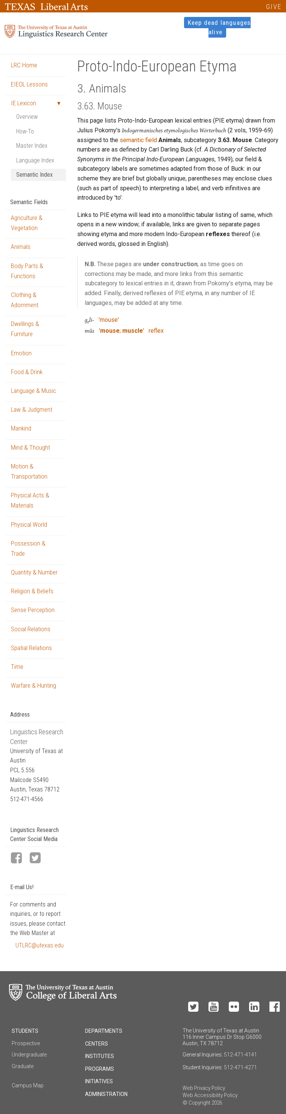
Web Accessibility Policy (210, 1095)
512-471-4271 (240, 1067)
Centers (96, 1044)
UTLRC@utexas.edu (39, 945)
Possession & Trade (28, 548)
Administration (106, 1094)
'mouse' (109, 319)
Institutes (99, 1056)
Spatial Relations (31, 648)
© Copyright (196, 1102)
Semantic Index (34, 174)
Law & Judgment (31, 409)
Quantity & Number (34, 572)
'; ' (121, 330)
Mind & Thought (30, 447)
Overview (27, 116)
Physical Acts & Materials (30, 500)
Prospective (26, 1043)
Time (17, 666)
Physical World (29, 524)
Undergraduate (29, 1055)
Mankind (21, 428)
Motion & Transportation (29, 471)
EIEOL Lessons (29, 84)
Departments (103, 1031)
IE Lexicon (23, 103)
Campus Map (28, 1085)
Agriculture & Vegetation (27, 223)
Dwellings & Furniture (25, 329)
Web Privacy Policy (204, 1088)
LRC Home (24, 65)
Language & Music (33, 390)
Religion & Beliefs (32, 591)
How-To (25, 131)
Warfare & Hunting (33, 685)
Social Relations (30, 629)
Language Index (35, 160)
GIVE (273, 7)
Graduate (22, 1066)
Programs (99, 1069)
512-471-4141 (240, 1055)
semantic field (138, 140)
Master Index (31, 145)
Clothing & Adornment (24, 300)
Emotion (21, 353)
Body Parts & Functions (27, 271)
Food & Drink (27, 372)
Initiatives (99, 1081)
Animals (20, 246)
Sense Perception (33, 610)
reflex (156, 330)
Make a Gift (236, 987)
